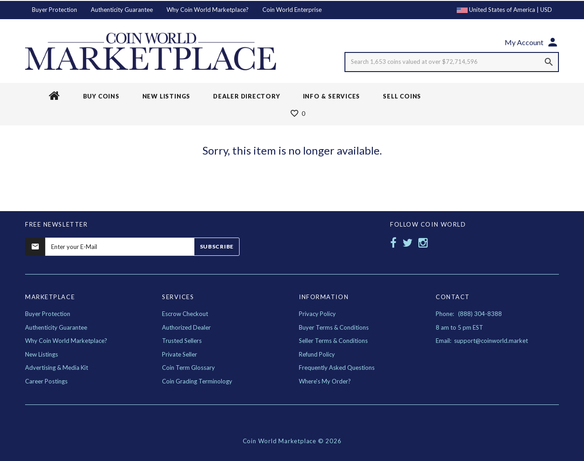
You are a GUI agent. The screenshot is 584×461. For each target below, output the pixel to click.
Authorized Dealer (186, 327)
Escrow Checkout (185, 313)
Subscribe (217, 246)
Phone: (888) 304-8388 (469, 313)
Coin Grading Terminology (197, 381)
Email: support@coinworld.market (482, 340)
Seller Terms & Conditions (333, 340)
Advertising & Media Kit (56, 367)
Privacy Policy (317, 313)
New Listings (41, 354)
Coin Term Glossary (188, 367)
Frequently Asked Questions (337, 367)
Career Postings (46, 381)
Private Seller (179, 354)
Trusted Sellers (182, 340)
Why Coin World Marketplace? (208, 9)
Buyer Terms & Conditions (334, 327)
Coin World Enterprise (292, 9)
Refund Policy (317, 354)
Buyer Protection (54, 9)
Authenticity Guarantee (122, 9)
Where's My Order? (325, 381)
